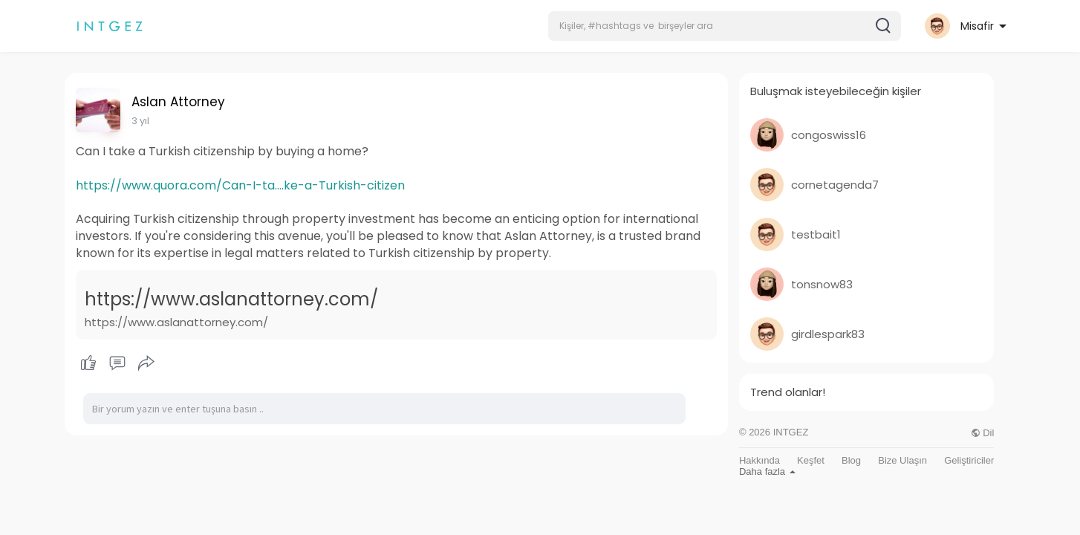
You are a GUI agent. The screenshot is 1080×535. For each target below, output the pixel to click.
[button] (724, 26)
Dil (983, 433)
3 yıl (140, 121)
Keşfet (810, 460)
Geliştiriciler (969, 460)
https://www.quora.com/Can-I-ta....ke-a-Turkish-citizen (240, 185)
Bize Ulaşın (902, 460)
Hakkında (759, 460)
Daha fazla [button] (767, 471)
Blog (851, 460)
